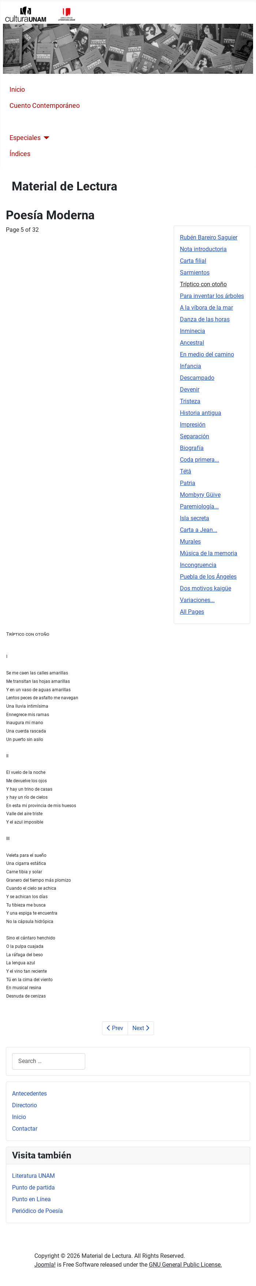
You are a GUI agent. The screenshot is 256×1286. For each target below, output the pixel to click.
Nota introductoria (203, 249)
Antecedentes (29, 1093)
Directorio (24, 1105)
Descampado (197, 377)
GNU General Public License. (185, 1264)
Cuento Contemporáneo (45, 105)
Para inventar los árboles (212, 295)
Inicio (17, 89)
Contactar (24, 1128)
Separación (194, 436)
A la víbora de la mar (206, 307)
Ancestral (192, 342)
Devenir (189, 389)
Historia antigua (200, 412)
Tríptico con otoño (203, 284)
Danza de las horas (205, 319)
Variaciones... (197, 600)
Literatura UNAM (33, 1175)
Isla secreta (194, 518)
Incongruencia (198, 564)
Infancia (190, 366)
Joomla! (45, 1264)
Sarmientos (195, 272)
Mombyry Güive (200, 494)
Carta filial (193, 260)
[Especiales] (45, 137)
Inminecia (192, 331)
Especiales (25, 137)
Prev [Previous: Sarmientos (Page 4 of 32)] (115, 1028)
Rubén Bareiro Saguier (208, 237)
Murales (190, 541)
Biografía (192, 448)
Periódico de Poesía (37, 1210)
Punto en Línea (31, 1199)
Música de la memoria (208, 553)
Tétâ (185, 471)
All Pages (192, 611)
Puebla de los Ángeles (208, 576)
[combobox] (48, 1061)
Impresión (193, 424)
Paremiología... (199, 506)
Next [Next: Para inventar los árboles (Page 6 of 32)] (140, 1028)
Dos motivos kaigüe (205, 588)
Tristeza (190, 401)
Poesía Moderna (33, 121)
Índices (20, 154)
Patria (187, 483)
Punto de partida (33, 1187)
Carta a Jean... (198, 529)
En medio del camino (207, 354)
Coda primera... (199, 459)
